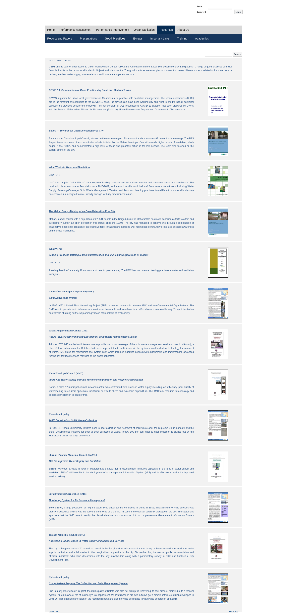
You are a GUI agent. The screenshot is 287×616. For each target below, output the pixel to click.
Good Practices (115, 38)
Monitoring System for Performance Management (77, 500)
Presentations (88, 38)
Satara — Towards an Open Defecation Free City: (76, 130)
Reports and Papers (59, 38)
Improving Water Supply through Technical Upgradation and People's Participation (96, 379)
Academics (202, 38)
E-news (138, 38)
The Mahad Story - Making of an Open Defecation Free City (82, 211)
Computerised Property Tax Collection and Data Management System (88, 583)
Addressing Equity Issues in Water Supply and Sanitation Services (86, 541)
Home (51, 29)
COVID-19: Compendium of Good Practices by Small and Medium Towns (90, 90)
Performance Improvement (112, 29)
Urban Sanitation (144, 29)
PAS (58, 10)
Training (182, 38)
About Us (183, 29)
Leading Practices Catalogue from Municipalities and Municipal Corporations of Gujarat (98, 255)
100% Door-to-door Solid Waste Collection (73, 420)
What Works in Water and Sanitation (69, 167)
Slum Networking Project (63, 298)
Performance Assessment (75, 29)
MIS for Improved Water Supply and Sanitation (75, 461)
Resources (166, 29)
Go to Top (53, 611)
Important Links (159, 38)
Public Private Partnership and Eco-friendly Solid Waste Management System (93, 336)
